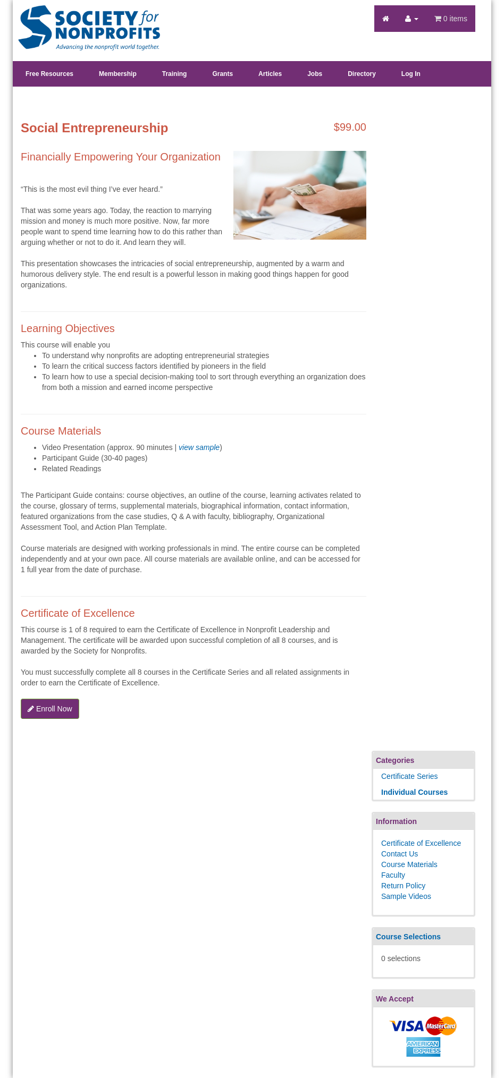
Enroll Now (50, 708)
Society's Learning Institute (83, 18)
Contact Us (399, 854)
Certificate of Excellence (421, 843)
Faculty (393, 875)
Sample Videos (406, 896)
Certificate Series (409, 776)
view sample (199, 447)
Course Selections (408, 936)
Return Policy (403, 885)
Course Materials (409, 864)
